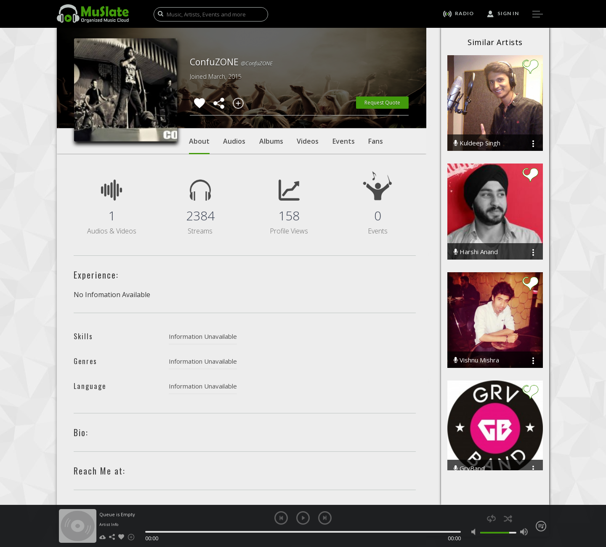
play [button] (303, 518)
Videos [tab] (308, 141)
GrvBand (469, 468)
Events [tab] (343, 141)
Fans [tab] (375, 141)
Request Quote (382, 102)
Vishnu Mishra (476, 360)
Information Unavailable (203, 336)
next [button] (325, 518)
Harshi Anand (476, 251)
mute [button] (475, 532)
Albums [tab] (271, 141)
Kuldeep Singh (477, 143)
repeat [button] (491, 518)
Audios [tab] (234, 141)
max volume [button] (524, 532)
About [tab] (199, 145)
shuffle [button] (507, 518)
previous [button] (281, 518)
